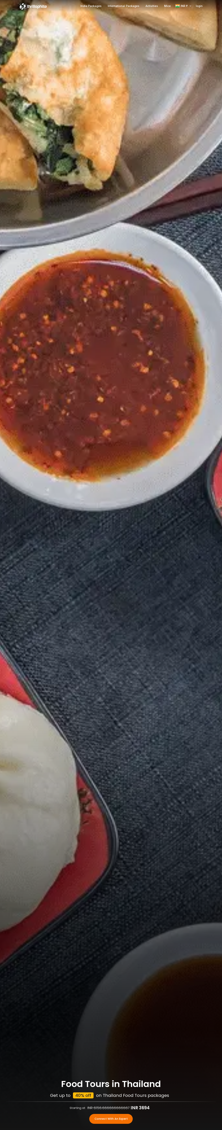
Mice (167, 6)
